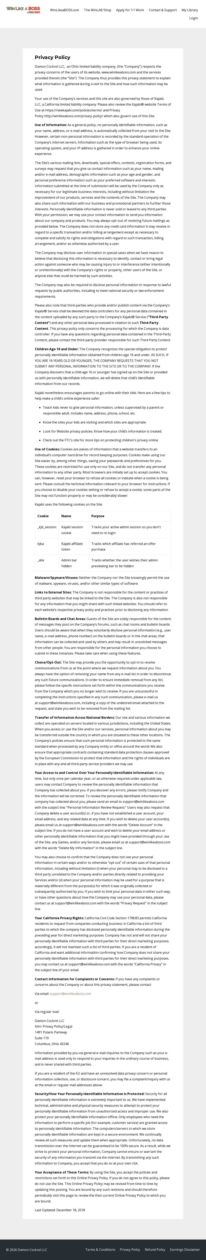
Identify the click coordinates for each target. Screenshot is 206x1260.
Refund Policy (155, 1250)
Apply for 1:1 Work (130, 10)
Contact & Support (163, 10)
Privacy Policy (130, 1250)
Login (193, 18)
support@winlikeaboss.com (70, 993)
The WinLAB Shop (97, 10)
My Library (190, 10)
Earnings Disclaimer (185, 1250)
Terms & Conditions (100, 1250)
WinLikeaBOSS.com (64, 10)
